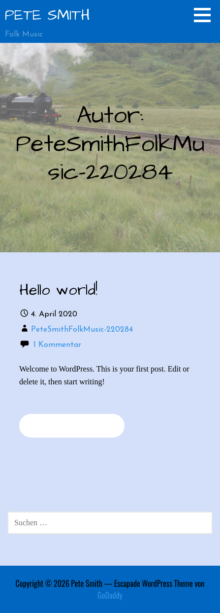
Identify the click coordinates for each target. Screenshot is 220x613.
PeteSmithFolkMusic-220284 (82, 330)
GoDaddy (110, 595)
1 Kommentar (57, 345)
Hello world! (58, 290)
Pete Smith (47, 15)
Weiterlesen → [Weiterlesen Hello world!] (72, 425)
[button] (205, 15)
